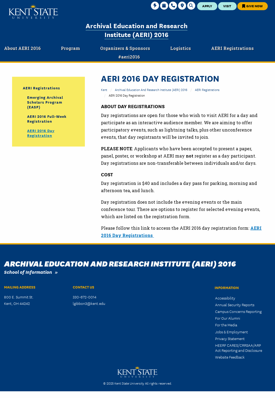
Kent (104, 89)
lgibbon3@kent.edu (89, 303)
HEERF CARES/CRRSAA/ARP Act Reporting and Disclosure (238, 347)
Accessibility (225, 298)
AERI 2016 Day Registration (41, 133)
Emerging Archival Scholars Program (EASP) (45, 102)
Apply (207, 6)
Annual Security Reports (234, 305)
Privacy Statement (230, 338)
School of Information (28, 271)
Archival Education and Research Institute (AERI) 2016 (136, 30)
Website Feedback (230, 357)
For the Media (226, 325)
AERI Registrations (207, 89)
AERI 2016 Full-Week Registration (47, 118)
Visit (227, 6)
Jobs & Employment (231, 332)
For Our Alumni (227, 318)
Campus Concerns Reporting (238, 311)
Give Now (252, 6)
